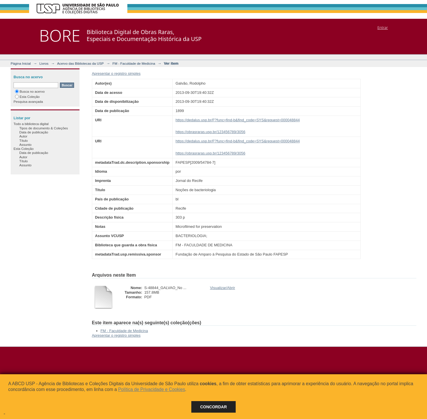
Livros (43, 63)
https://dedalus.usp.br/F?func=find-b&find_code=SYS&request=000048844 (237, 120)
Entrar (382, 27)
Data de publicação (33, 132)
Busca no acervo (30, 91)
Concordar (213, 407)
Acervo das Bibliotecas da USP (80, 63)
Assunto (25, 144)
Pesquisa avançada (28, 101)
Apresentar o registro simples (116, 73)
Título (23, 140)
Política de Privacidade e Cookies (151, 389)
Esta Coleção (27, 96)
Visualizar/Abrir (222, 288)
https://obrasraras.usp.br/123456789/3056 (210, 132)
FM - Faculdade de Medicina (133, 63)
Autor (23, 136)
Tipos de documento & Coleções (43, 128)
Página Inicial (21, 63)
